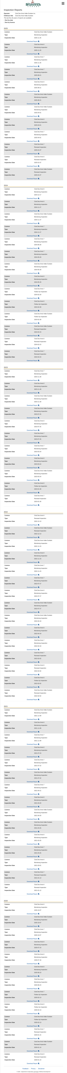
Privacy (33, 1068)
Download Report (33, 41)
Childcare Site (8, 15)
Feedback (26, 1068)
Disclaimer (41, 1068)
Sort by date (9, 20)
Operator (7, 13)
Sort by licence (10, 22)
